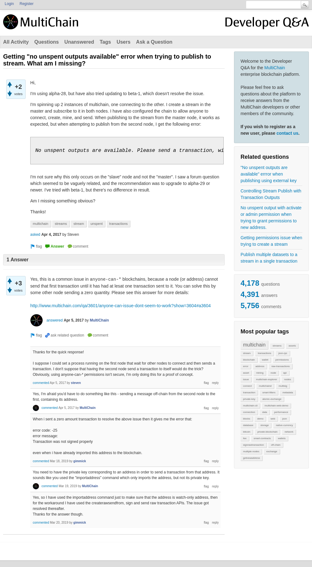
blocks (246, 418)
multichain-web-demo (276, 405)
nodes (287, 379)
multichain (254, 344)
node (273, 372)
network (289, 431)
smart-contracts (262, 438)
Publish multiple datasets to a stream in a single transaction (269, 258)
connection (249, 412)
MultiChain (274, 67)
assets (292, 345)
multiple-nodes (251, 451)
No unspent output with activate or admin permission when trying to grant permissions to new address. (271, 217)
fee (244, 438)
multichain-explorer (266, 379)
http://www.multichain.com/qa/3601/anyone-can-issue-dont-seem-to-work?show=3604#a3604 (120, 305)
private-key (249, 399)
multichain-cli (250, 405)
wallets (281, 438)
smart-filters (268, 392)
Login (9, 4)
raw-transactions (280, 366)
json (284, 418)
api (285, 372)
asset (246, 372)
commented (41, 383)
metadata (287, 392)
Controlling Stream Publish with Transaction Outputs (271, 194)
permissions (282, 359)
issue (246, 379)
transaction (249, 392)
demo (260, 418)
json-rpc (282, 353)
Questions (46, 42)
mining (260, 372)
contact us (287, 133)
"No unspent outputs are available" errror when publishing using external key (269, 174)
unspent (96, 223)
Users (123, 42)
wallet (265, 359)
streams (277, 345)
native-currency (284, 425)
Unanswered (79, 42)
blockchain (249, 359)
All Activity (16, 42)
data (264, 412)
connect (247, 386)
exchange (271, 451)
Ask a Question (154, 42)
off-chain (275, 444)
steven (76, 383)
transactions (264, 353)
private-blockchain (267, 431)
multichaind (265, 386)
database (248, 425)
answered (54, 320)
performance (281, 412)
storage (265, 425)
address (260, 366)
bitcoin (246, 431)
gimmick (79, 461)
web (273, 418)
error (245, 366)
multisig (283, 386)
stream (247, 353)
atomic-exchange (271, 399)
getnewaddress (251, 458)
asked (35, 234)
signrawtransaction (253, 444)
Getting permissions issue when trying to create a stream (271, 241)
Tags (105, 42)
